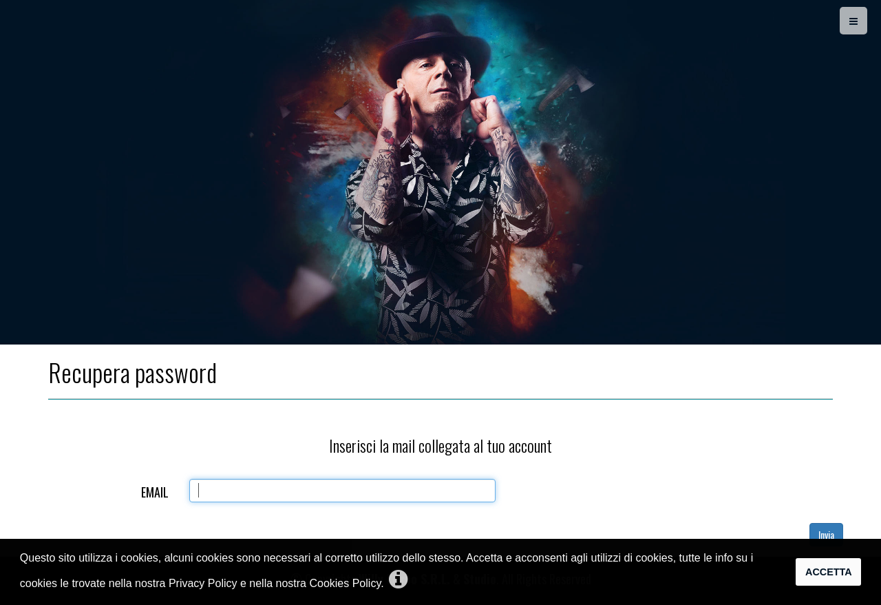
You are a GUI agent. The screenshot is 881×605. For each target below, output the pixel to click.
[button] (398, 580)
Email (155, 492)
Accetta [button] (828, 571)
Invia (826, 534)
